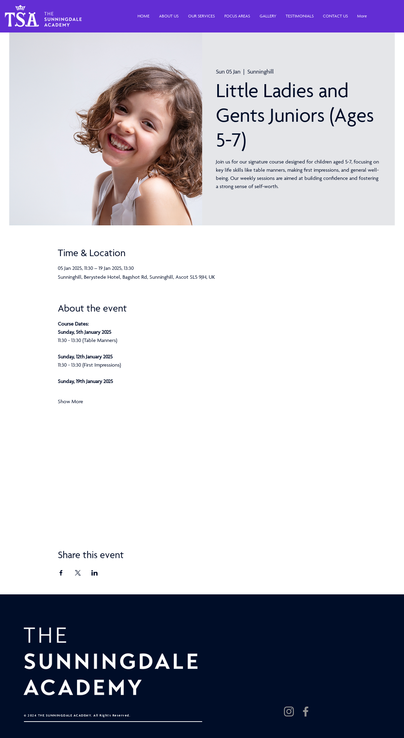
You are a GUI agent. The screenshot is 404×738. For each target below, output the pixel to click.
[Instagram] (289, 711)
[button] (168, 16)
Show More (70, 401)
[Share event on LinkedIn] (94, 573)
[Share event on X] (78, 573)
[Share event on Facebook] (61, 573)
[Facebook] (305, 711)
